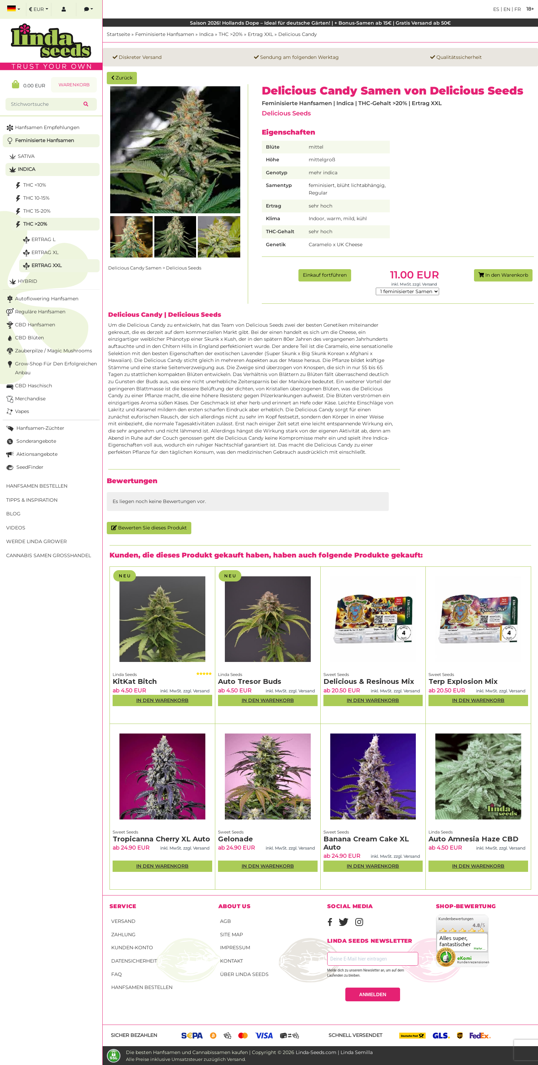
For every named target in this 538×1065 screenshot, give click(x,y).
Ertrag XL (40, 253)
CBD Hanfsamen (30, 325)
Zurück (121, 78)
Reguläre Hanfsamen (35, 312)
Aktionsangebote (31, 454)
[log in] (63, 9)
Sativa (21, 156)
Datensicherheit (134, 961)
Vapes (17, 411)
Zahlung (123, 934)
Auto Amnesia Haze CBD (473, 839)
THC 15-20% (32, 211)
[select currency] (38, 9)
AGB (225, 921)
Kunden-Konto (132, 947)
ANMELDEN (372, 994)
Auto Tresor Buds (249, 681)
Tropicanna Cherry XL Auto (161, 839)
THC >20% (231, 34)
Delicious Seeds (286, 113)
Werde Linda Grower (36, 541)
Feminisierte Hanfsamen (164, 34)
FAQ (116, 974)
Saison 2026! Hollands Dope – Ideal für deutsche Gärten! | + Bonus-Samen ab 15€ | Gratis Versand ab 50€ (320, 23)
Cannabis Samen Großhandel (48, 555)
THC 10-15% (31, 198)
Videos (15, 528)
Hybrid (22, 281)
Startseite (118, 34)
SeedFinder (24, 467)
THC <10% (29, 185)
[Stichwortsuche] (46, 104)
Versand (123, 921)
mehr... (480, 948)
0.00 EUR (28, 84)
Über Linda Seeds (244, 974)
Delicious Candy (297, 34)
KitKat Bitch (135, 681)
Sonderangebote (30, 441)
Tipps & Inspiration (31, 500)
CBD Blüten (24, 338)
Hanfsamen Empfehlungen (42, 128)
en (506, 9)
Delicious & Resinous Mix (368, 681)
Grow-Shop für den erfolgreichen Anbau (51, 368)
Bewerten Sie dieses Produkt (149, 528)
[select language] (13, 9)
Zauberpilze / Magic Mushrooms (48, 351)
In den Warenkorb (503, 275)
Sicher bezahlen (134, 1035)
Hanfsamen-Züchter (34, 428)
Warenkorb (74, 84)
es (496, 9)
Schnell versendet (355, 1035)
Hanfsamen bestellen (141, 987)
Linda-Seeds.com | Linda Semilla (334, 1052)
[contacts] (88, 9)
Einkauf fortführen (325, 275)
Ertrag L (38, 240)
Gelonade (235, 839)
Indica (206, 34)
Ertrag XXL (260, 34)
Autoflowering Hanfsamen (41, 299)
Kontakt (231, 961)
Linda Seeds (125, 674)
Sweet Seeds (336, 674)
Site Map (231, 934)
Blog (13, 514)
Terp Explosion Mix (463, 681)
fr (517, 9)
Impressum (235, 947)
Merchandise (25, 399)
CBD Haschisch (28, 386)
